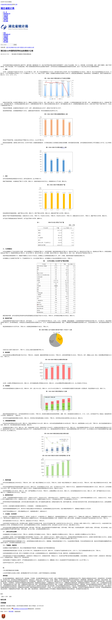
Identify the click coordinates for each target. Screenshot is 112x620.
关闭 (10, 596)
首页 (7, 47)
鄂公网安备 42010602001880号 (20, 608)
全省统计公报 (30, 47)
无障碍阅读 (9, 4)
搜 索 (15, 44)
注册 (16, 4)
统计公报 (16, 47)
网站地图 (11, 611)
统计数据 (11, 47)
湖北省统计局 (7, 8)
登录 (13, 4)
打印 (6, 596)
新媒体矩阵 (17, 611)
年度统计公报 (23, 47)
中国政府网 (3, 4)
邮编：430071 (4, 611)
